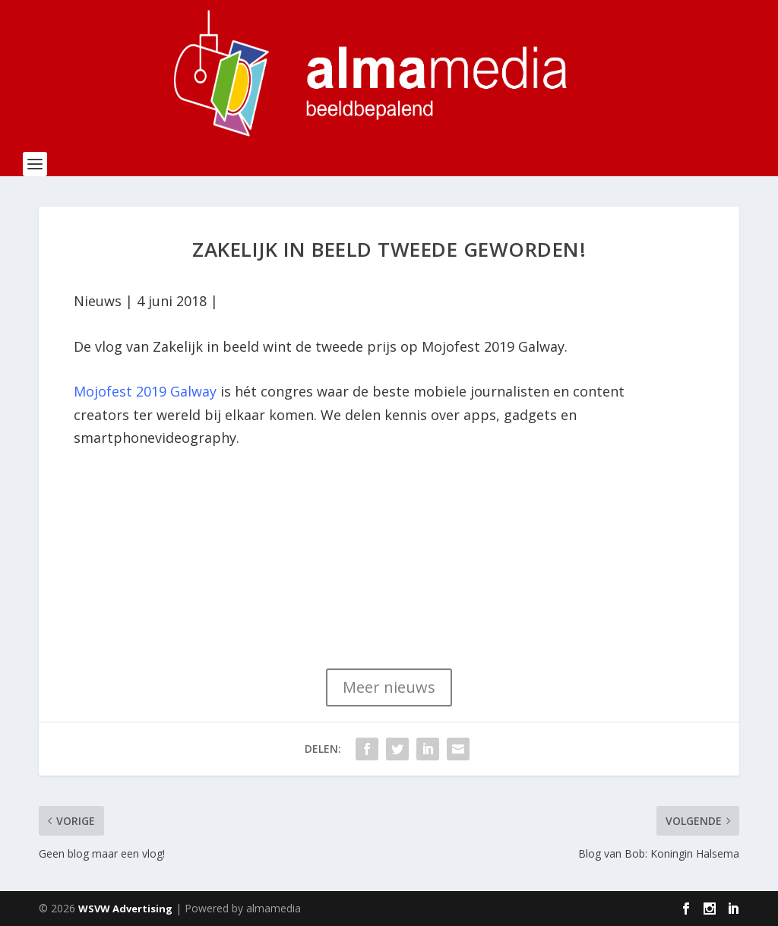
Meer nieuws (389, 687)
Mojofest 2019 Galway (145, 391)
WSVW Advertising (125, 908)
